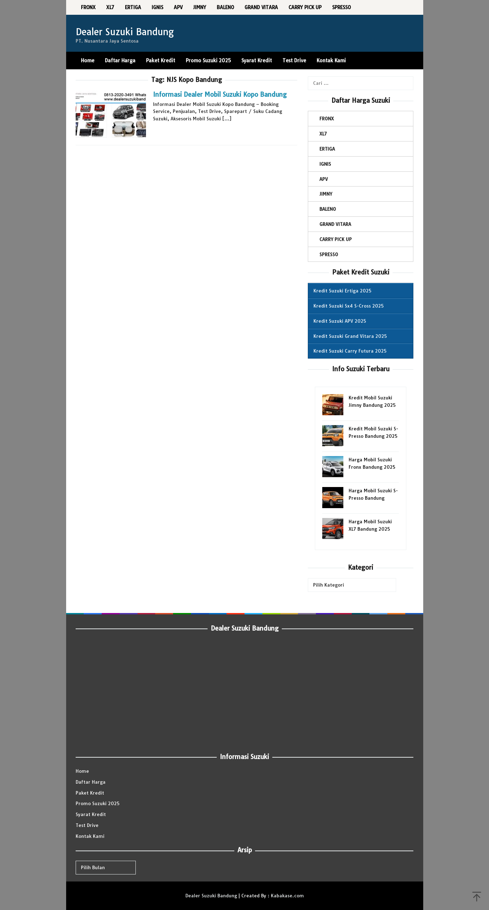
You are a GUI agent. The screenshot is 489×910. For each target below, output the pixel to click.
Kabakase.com (287, 895)
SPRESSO (328, 254)
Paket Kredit (90, 793)
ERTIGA (327, 149)
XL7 (323, 134)
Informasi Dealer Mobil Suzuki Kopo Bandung (220, 94)
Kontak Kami (90, 836)
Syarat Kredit (91, 814)
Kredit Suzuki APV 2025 (339, 321)
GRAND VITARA (335, 224)
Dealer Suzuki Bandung (125, 32)
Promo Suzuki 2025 (98, 803)
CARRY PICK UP (335, 239)
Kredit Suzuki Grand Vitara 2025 (350, 336)
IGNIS (325, 164)
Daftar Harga (91, 782)
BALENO (327, 209)
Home (82, 771)
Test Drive (87, 825)
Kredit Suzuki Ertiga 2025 (342, 290)
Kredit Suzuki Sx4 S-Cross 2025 (348, 306)
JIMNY (325, 194)
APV (323, 179)
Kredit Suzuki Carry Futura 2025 (350, 351)
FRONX (326, 118)
